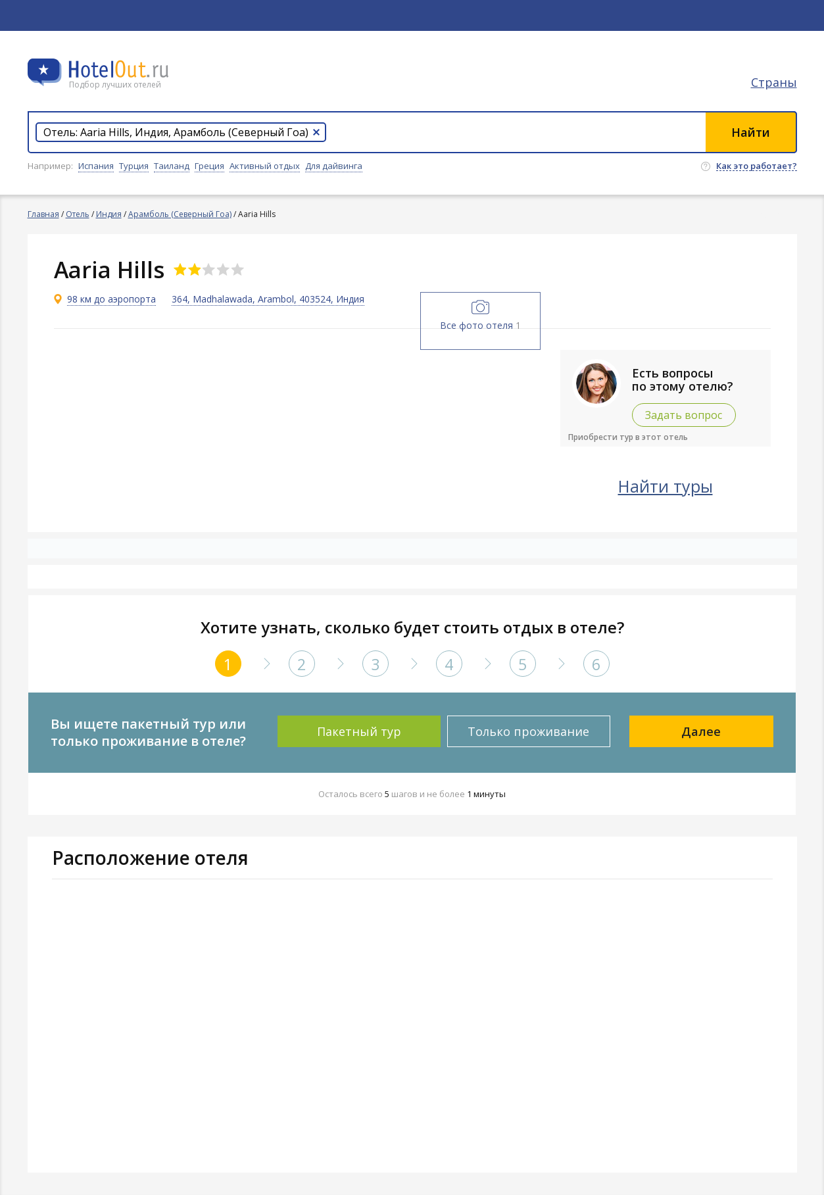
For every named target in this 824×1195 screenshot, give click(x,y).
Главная (43, 214)
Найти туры (665, 486)
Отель (77, 214)
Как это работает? (756, 166)
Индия (109, 214)
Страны (774, 82)
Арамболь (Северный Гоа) (179, 214)
